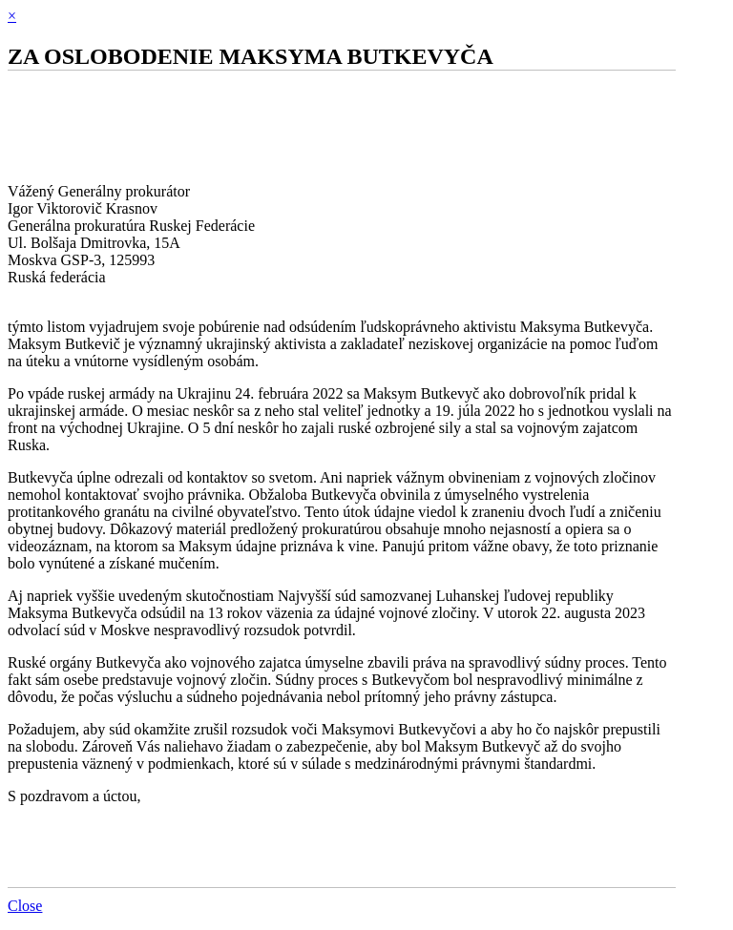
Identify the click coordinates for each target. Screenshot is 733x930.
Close (25, 906)
